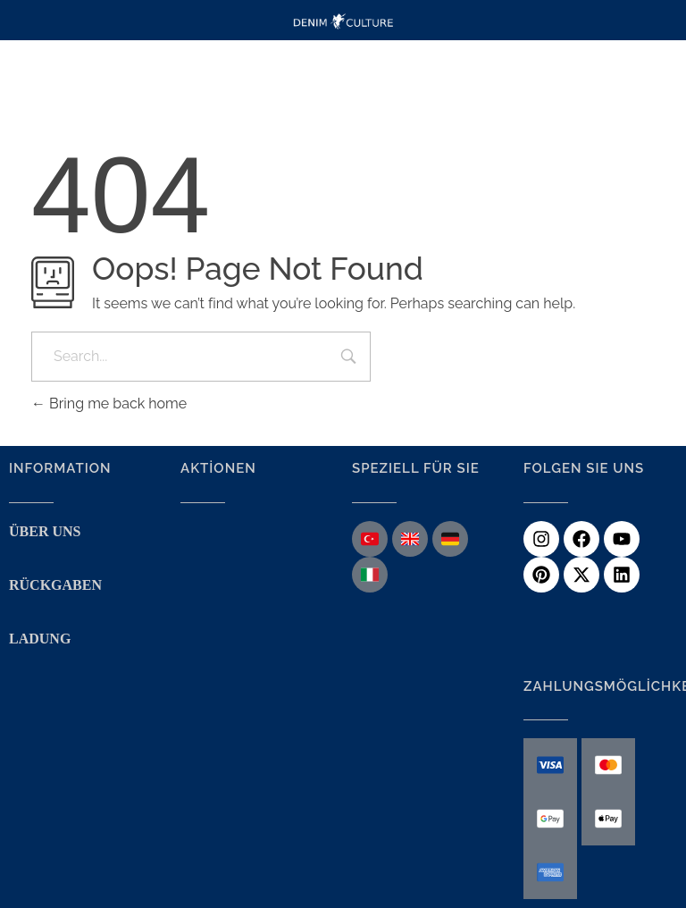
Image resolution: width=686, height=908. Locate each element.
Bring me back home (109, 403)
